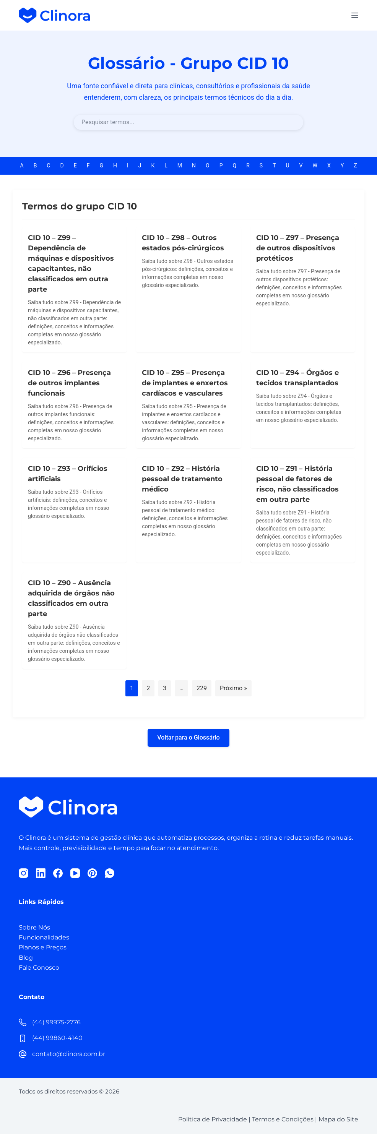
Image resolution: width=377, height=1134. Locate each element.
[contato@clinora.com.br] (22, 1054)
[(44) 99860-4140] (22, 1038)
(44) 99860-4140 (57, 1038)
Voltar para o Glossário (188, 737)
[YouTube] (75, 873)
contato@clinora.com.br (68, 1054)
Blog (26, 957)
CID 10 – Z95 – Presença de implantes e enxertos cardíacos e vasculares (185, 382)
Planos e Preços (43, 947)
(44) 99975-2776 (56, 1022)
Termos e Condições (283, 1119)
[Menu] (354, 15)
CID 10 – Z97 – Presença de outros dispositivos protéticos (297, 248)
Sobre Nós (34, 927)
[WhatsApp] (109, 873)
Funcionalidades (44, 937)
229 (202, 688)
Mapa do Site (338, 1119)
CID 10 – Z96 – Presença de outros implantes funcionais (69, 382)
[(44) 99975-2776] (22, 1022)
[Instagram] (23, 873)
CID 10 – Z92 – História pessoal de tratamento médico (182, 478)
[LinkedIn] (41, 873)
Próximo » (233, 688)
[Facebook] (58, 873)
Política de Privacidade (212, 1119)
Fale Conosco (39, 967)
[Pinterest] (92, 873)
